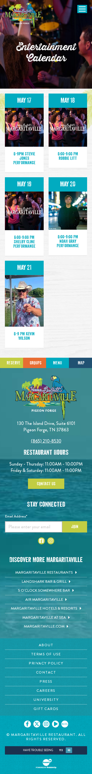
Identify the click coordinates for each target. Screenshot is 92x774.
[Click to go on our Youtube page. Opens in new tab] (55, 724)
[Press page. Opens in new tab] (46, 681)
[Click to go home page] (23, 15)
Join (74, 526)
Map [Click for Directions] (81, 363)
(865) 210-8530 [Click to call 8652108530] (46, 441)
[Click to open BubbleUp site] (46, 763)
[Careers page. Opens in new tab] (46, 690)
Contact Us (46, 484)
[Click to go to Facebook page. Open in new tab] (41, 540)
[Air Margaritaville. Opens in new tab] (46, 599)
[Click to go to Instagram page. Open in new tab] (50, 540)
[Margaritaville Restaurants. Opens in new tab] (46, 572)
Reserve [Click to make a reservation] (13, 363)
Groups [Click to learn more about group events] (35, 363)
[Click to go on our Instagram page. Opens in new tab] (46, 724)
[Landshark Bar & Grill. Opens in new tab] (46, 581)
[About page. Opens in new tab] (46, 645)
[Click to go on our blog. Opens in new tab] (64, 724)
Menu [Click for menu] (57, 363)
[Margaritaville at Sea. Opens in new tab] (46, 617)
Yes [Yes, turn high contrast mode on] (61, 750)
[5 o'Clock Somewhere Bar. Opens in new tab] (46, 590)
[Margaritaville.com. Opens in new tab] (46, 626)
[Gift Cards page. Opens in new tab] (46, 709)
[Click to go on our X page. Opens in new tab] (36, 724)
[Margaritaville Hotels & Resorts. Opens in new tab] (46, 608)
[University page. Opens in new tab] (46, 699)
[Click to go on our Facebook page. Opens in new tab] (27, 724)
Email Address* (16, 516)
